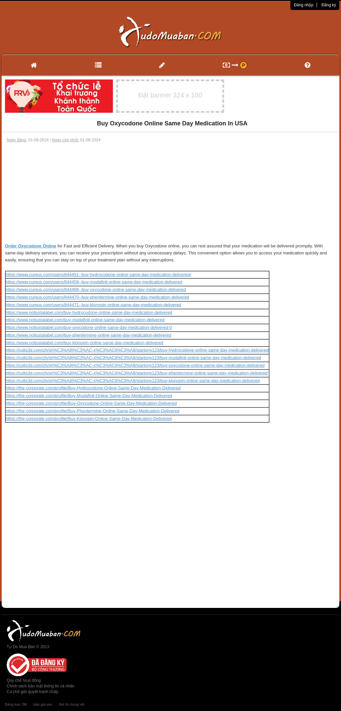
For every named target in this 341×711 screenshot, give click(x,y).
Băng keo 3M (16, 704)
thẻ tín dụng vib (71, 704)
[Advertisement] (170, 192)
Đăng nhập (303, 5)
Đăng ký (328, 5)
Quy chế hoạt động (24, 680)
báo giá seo (42, 704)
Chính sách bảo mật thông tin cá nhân (40, 686)
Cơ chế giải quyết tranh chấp (32, 691)
